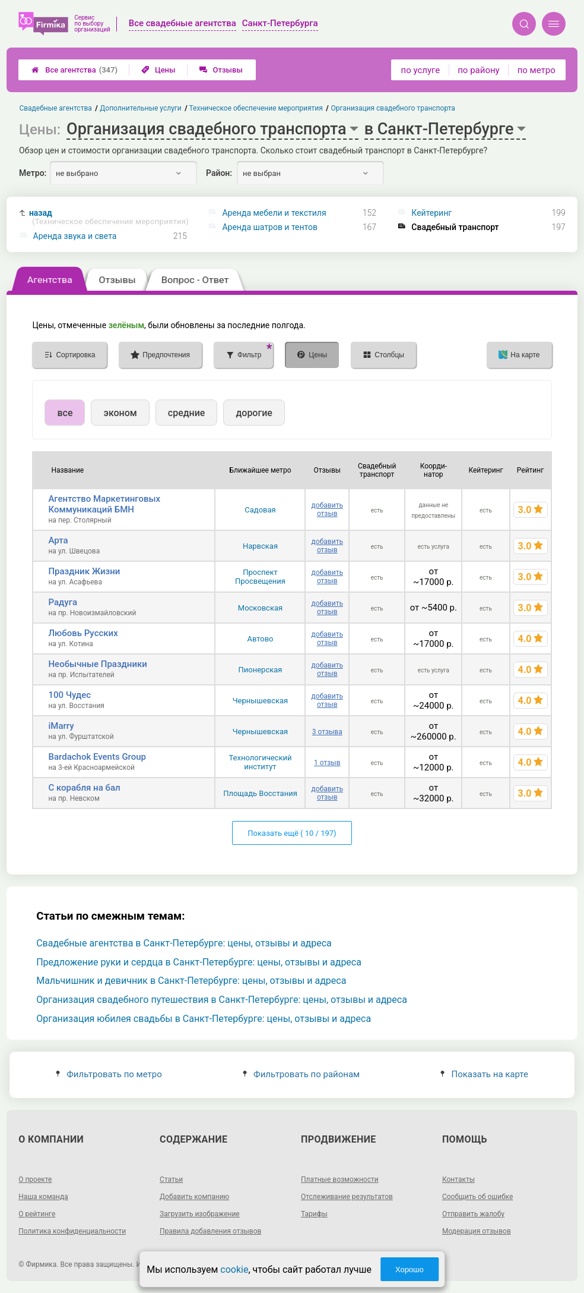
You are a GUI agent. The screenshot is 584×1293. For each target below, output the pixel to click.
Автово (260, 638)
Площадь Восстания (260, 793)
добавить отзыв (327, 509)
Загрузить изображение (200, 1214)
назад (109, 217)
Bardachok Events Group (97, 756)
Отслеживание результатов (347, 1197)
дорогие (254, 413)
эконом (120, 413)
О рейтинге (36, 1214)
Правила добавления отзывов (210, 1231)
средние (186, 413)
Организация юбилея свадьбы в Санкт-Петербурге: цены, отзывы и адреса (203, 1018)
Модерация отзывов (476, 1231)
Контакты (458, 1179)
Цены (158, 69)
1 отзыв (327, 763)
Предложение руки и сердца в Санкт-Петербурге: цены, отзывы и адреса (198, 962)
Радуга (62, 602)
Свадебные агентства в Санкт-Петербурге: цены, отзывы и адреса (184, 943)
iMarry (61, 726)
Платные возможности (340, 1179)
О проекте (35, 1179)
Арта (58, 540)
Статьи (171, 1179)
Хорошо (409, 1269)
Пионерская (261, 669)
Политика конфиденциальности (72, 1231)
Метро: (32, 173)
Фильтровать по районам (301, 1074)
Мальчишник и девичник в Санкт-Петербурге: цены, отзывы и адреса (191, 980)
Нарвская (260, 546)
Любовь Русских (83, 633)
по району (478, 70)
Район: (219, 173)
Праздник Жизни (84, 571)
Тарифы (314, 1214)
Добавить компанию (194, 1197)
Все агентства (74, 69)
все (64, 413)
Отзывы (221, 69)
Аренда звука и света (75, 236)
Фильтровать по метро (109, 1074)
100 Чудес (69, 695)
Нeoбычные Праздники (97, 664)
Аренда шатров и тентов (270, 227)
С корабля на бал (84, 787)
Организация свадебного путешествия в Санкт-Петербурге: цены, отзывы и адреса (221, 999)
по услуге (420, 70)
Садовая (260, 509)
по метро (537, 70)
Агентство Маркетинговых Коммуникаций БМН (104, 504)
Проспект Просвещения (260, 577)
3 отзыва (327, 732)
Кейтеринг (431, 213)
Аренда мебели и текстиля (274, 213)
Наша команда (43, 1197)
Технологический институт (259, 762)
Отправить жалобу (473, 1214)
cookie (234, 1269)
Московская (260, 607)
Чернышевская (260, 700)
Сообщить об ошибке (477, 1197)
